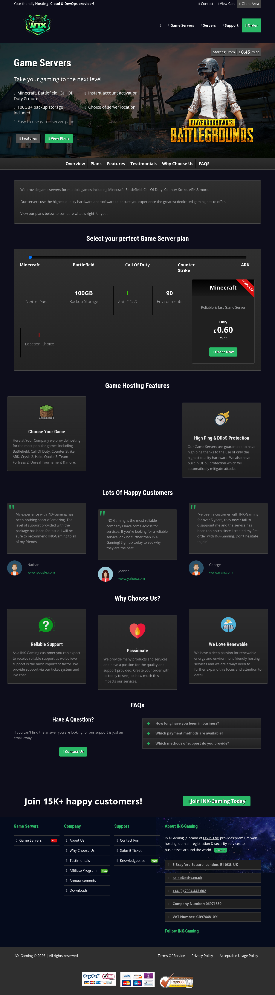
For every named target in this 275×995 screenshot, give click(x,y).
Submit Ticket (129, 850)
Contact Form (129, 840)
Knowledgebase (130, 860)
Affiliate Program (81, 870)
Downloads (76, 890)
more (220, 850)
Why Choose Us (178, 163)
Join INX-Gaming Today (217, 801)
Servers (209, 25)
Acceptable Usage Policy (239, 955)
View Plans (59, 138)
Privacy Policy (202, 955)
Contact (206, 3)
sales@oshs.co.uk (185, 877)
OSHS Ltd (210, 838)
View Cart (226, 3)
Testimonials (143, 163)
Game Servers (182, 25)
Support (232, 25)
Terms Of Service (171, 955)
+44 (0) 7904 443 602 (187, 890)
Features (28, 138)
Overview (75, 163)
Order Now (223, 351)
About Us (75, 840)
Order (251, 25)
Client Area (249, 3)
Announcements (81, 880)
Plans (96, 163)
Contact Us (73, 751)
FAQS (204, 163)
